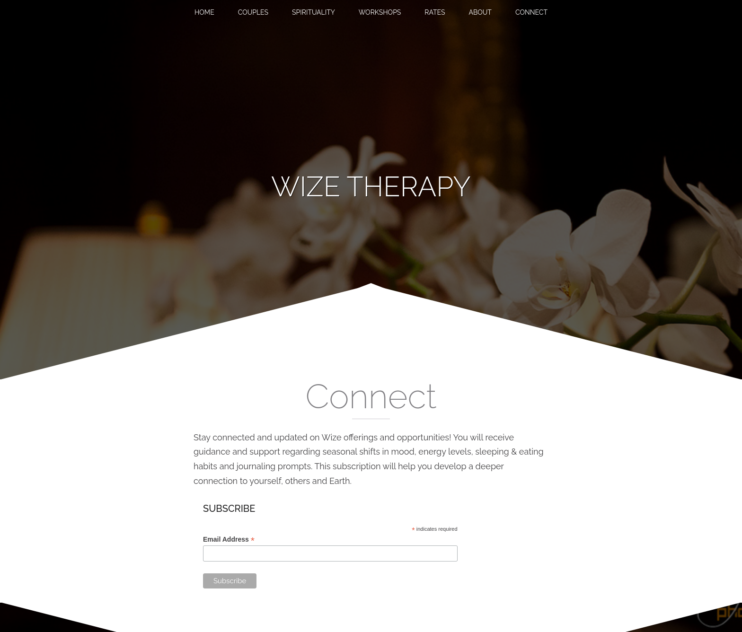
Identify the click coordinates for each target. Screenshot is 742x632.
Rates (434, 12)
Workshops (380, 12)
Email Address (229, 539)
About (479, 12)
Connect (531, 12)
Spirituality (313, 12)
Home (204, 12)
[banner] (371, 187)
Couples (253, 12)
